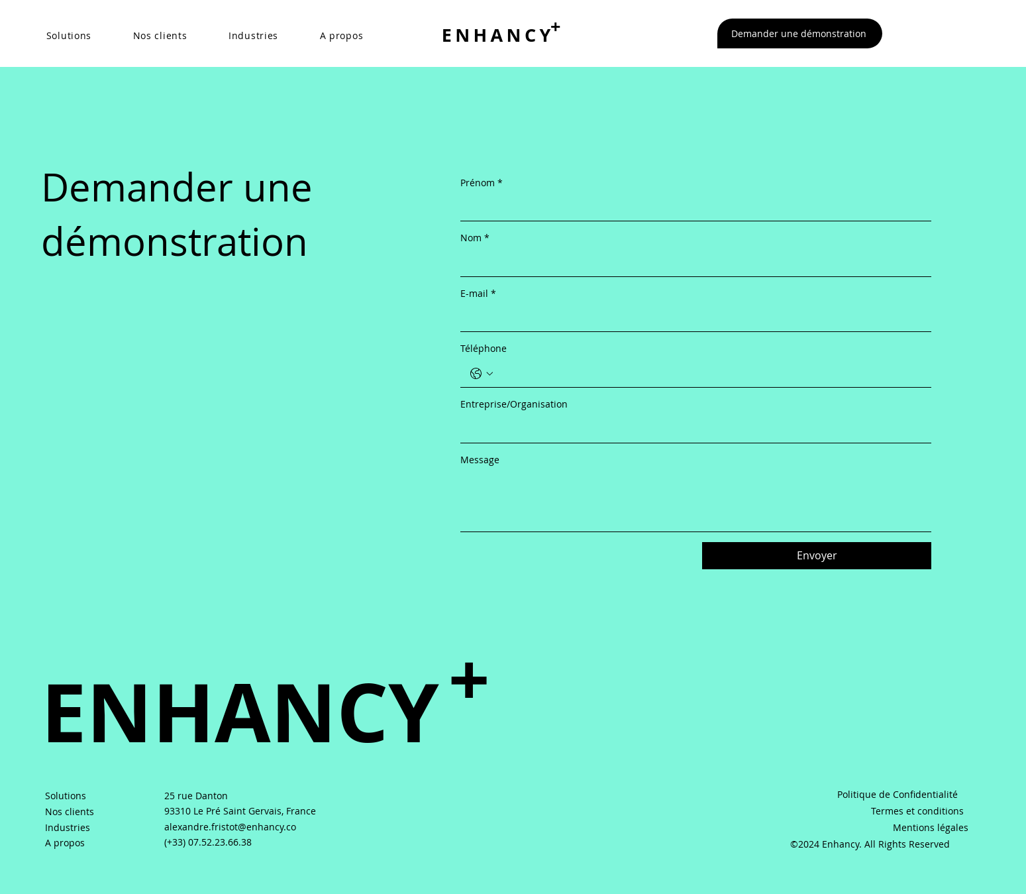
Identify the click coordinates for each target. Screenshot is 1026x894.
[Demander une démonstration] (800, 33)
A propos (65, 842)
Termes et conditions (917, 811)
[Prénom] (691, 207)
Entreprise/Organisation (514, 404)
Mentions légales (930, 827)
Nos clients (69, 811)
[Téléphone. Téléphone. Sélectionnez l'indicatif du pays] (481, 374)
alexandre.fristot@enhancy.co (230, 827)
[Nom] (691, 263)
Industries (67, 827)
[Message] (695, 501)
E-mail (478, 293)
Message (479, 459)
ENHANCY (498, 35)
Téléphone (483, 348)
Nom (474, 238)
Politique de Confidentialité (897, 794)
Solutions (65, 795)
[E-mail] (691, 318)
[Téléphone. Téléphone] (709, 374)
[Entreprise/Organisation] (691, 429)
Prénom (481, 183)
